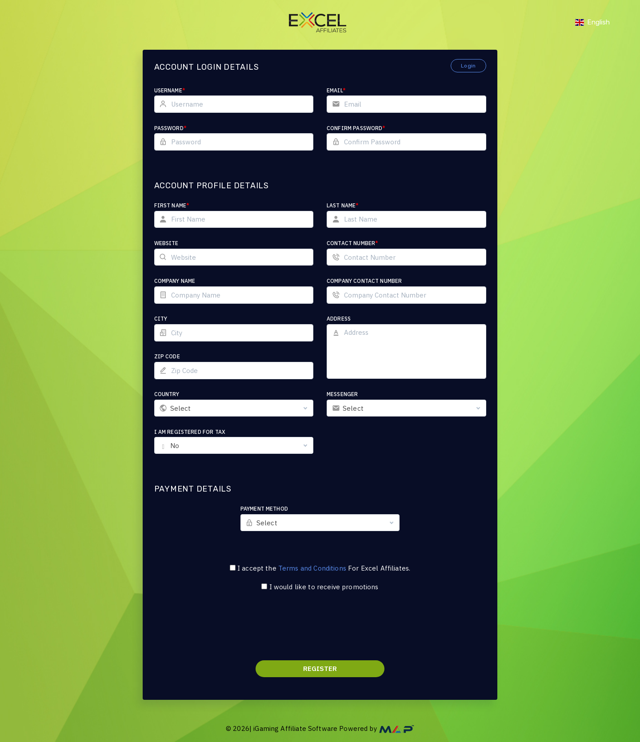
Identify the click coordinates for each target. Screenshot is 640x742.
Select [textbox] (180, 408)
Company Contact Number (364, 281)
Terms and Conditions (312, 568)
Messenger (342, 394)
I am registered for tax (189, 432)
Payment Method (264, 508)
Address (339, 318)
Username (169, 90)
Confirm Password (356, 128)
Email (336, 90)
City (161, 318)
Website (166, 243)
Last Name (343, 205)
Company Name (175, 281)
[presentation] (320, 631)
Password (170, 128)
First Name (172, 205)
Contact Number (352, 243)
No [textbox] (174, 445)
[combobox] (234, 408)
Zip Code (167, 356)
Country (167, 394)
